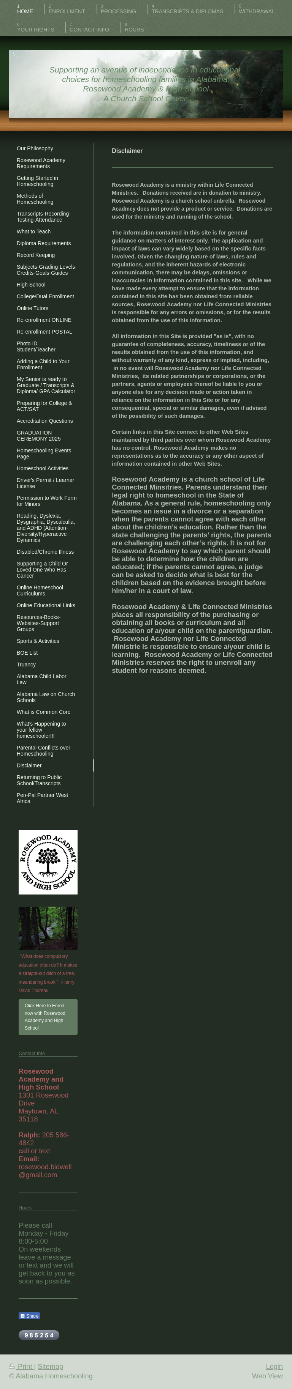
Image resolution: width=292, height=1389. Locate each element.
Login (274, 1366)
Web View (267, 1376)
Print (21, 1366)
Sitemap (50, 1366)
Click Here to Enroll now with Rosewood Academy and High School (45, 1016)
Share (29, 1316)
